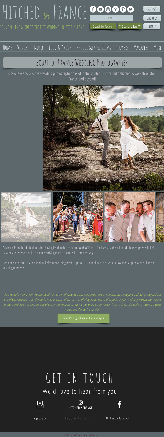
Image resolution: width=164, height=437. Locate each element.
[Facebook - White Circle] (93, 9)
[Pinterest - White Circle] (123, 9)
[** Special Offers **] (130, 26)
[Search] (111, 18)
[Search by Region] (103, 26)
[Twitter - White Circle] (130, 9)
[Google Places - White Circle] (115, 9)
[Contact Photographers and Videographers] (84, 318)
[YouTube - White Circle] (100, 9)
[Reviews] (151, 9)
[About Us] (152, 18)
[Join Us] (151, 26)
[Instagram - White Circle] (108, 9)
